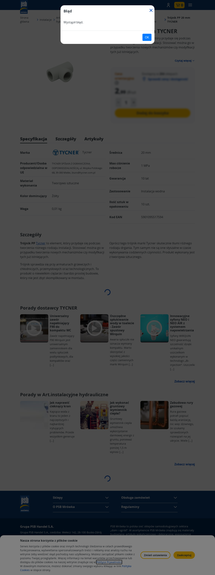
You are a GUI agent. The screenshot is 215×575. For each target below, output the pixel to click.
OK (147, 37)
